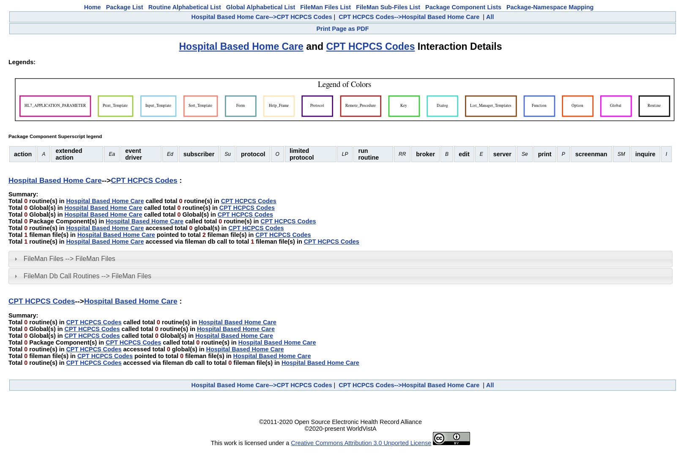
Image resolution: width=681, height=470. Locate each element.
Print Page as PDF (343, 28)
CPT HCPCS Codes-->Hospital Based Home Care (409, 17)
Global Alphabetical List (260, 7)
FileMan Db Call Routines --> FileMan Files (87, 276)
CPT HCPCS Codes (370, 46)
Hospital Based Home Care (241, 46)
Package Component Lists (463, 7)
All (490, 17)
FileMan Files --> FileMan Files (69, 258)
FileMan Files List (325, 7)
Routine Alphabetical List (184, 7)
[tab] (340, 259)
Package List (124, 7)
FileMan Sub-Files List (388, 7)
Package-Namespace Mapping (549, 7)
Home (92, 7)
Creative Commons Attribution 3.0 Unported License (361, 443)
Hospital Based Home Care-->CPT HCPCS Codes (261, 17)
